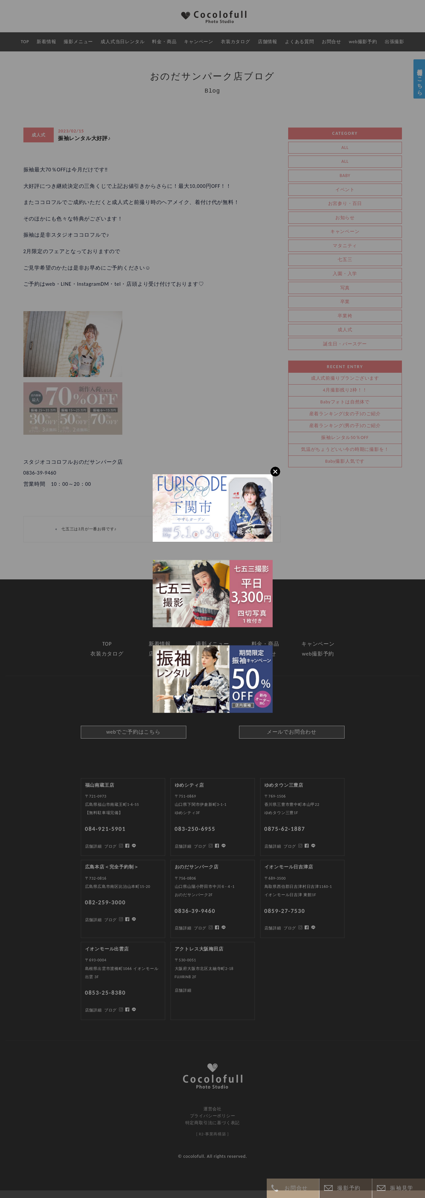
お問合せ (296, 1188)
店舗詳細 (93, 1010)
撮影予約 (348, 1188)
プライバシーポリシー (212, 1115)
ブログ (110, 1010)
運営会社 (212, 1108)
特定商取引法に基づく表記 (212, 1122)
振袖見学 (401, 1188)
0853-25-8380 (105, 992)
